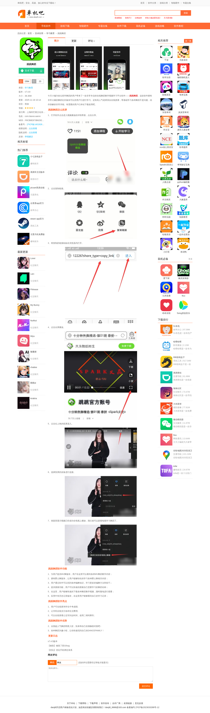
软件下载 (121, 26)
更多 (190, 259)
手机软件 (46, 26)
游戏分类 (164, 3)
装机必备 (140, 26)
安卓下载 (29, 70)
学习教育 (50, 33)
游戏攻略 (159, 26)
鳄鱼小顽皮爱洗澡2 (152, 18)
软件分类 (152, 3)
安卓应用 (39, 33)
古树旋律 (138, 18)
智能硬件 (175, 3)
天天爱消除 (168, 18)
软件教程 (178, 26)
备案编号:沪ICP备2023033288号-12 (143, 707)
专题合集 (187, 3)
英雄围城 (118, 18)
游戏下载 (65, 26)
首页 (142, 3)
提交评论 (146, 686)
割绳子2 (128, 18)
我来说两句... (100, 674)
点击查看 (33, 132)
